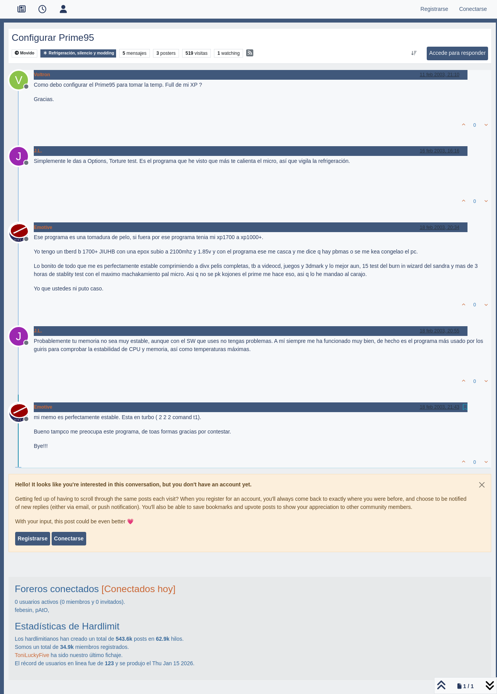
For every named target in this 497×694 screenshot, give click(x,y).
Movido (25, 53)
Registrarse (32, 538)
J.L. (38, 151)
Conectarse (68, 538)
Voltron (42, 74)
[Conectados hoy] (138, 589)
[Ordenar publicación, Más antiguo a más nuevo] (414, 53)
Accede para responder (457, 53)
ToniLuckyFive (32, 655)
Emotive (43, 227)
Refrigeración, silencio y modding (78, 53)
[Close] (482, 484)
